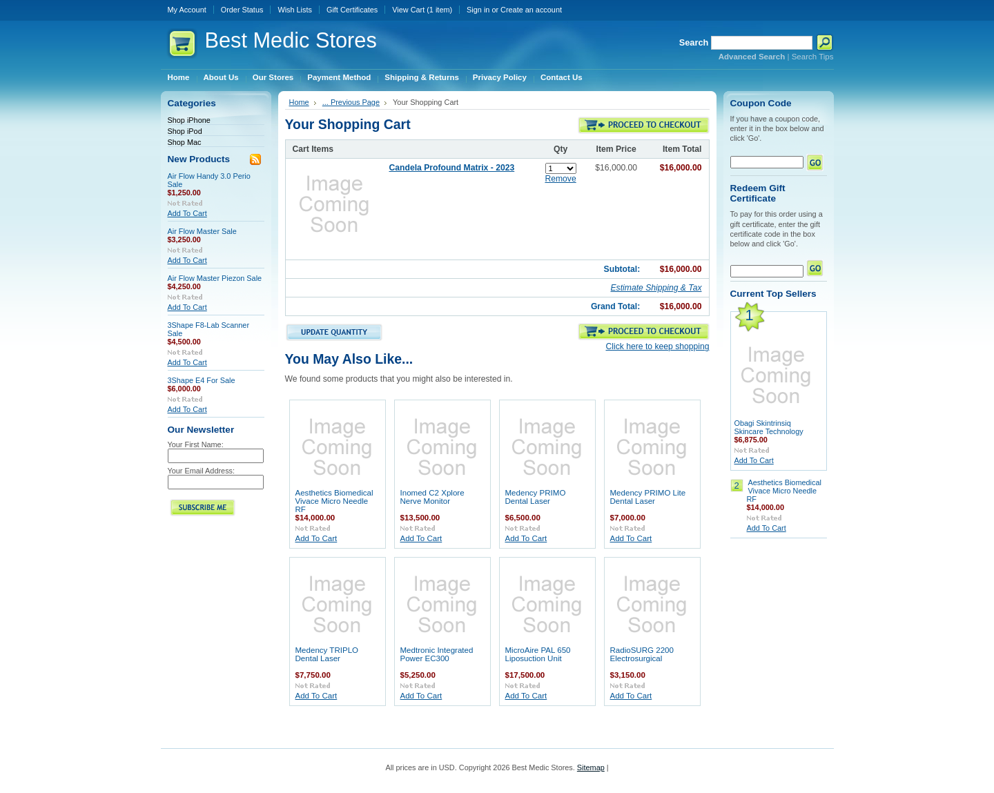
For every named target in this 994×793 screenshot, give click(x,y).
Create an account (531, 10)
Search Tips (813, 56)
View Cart (422, 10)
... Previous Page (351, 102)
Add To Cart (187, 213)
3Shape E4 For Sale (201, 380)
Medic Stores (291, 40)
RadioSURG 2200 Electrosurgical (642, 654)
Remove (560, 179)
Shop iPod (185, 131)
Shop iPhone (189, 120)
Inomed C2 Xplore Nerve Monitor (432, 497)
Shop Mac (185, 142)
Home (299, 102)
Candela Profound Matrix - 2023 (452, 168)
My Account (187, 10)
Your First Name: (196, 444)
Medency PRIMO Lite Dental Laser (648, 497)
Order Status (242, 10)
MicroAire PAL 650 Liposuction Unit (538, 654)
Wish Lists (294, 10)
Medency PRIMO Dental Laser (535, 497)
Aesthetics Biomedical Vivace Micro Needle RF (334, 501)
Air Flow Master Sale (202, 231)
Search (694, 42)
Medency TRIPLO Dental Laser (327, 654)
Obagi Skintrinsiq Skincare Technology (768, 427)
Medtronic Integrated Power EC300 (437, 654)
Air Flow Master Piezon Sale (215, 278)
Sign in (478, 10)
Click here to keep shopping (657, 346)
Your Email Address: (201, 471)
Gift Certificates (352, 10)
